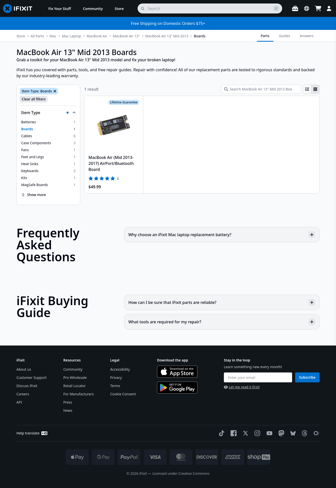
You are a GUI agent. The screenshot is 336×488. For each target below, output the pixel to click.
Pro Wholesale (75, 377)
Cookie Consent (123, 394)
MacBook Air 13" (126, 36)
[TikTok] (221, 433)
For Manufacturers (78, 394)
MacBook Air (96, 36)
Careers (22, 394)
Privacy (116, 377)
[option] (48, 122)
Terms (115, 385)
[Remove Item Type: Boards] (54, 91)
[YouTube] (268, 433)
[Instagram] (256, 433)
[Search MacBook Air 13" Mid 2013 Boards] (261, 89)
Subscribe (307, 377)
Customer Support (31, 377)
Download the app (172, 360)
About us (23, 369)
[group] (311, 89)
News (67, 410)
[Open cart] (318, 8)
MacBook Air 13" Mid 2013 (166, 36)
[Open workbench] (295, 8)
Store (20, 36)
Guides (284, 35)
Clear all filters (34, 99)
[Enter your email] (258, 377)
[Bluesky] (292, 433)
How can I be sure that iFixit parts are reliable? (221, 302)
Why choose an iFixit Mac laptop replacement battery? (221, 234)
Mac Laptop (71, 36)
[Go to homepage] (19, 8)
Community (73, 369)
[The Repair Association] (316, 433)
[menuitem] (59, 8)
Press (67, 402)
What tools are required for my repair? (221, 321)
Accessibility (120, 369)
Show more (33, 194)
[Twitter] (245, 433)
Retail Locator (74, 385)
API (19, 402)
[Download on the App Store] (177, 372)
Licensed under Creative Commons (180, 473)
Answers (307, 35)
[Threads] (304, 433)
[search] (210, 8)
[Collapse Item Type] (48, 113)
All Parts (37, 36)
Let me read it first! (242, 387)
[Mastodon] (280, 433)
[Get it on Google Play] (177, 388)
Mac (53, 36)
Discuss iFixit (26, 385)
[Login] (329, 8)
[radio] (307, 89)
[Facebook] (233, 433)
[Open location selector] (306, 8)
